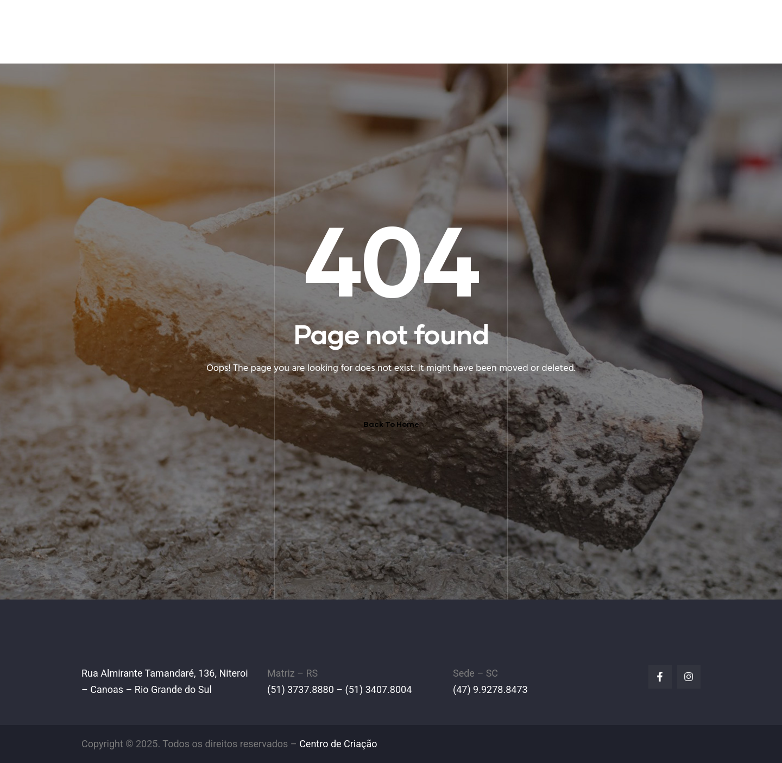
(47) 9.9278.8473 (490, 689)
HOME (299, 31)
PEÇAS (498, 31)
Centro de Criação (338, 743)
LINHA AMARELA (566, 31)
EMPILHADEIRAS (430, 31)
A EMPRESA (353, 31)
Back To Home (391, 423)
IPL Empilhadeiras (158, 24)
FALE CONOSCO (655, 31)
